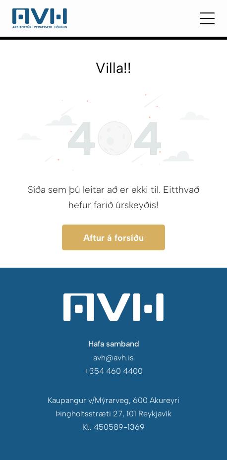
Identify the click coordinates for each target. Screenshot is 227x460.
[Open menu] (207, 18)
